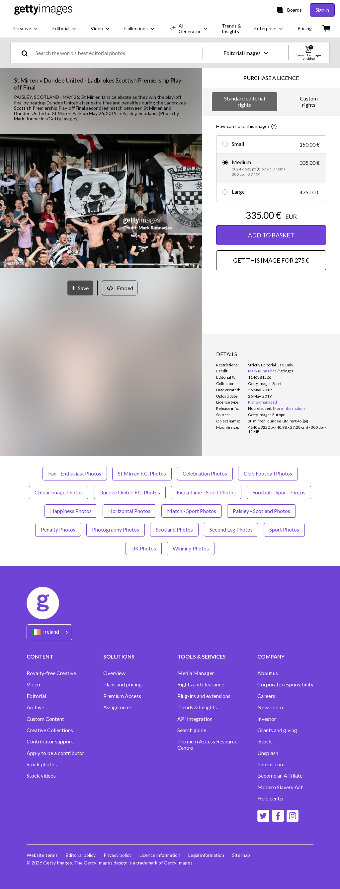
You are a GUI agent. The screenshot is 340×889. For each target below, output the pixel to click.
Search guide (191, 730)
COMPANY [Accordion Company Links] (271, 656)
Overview (114, 673)
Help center (270, 798)
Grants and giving (277, 730)
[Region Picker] (49, 632)
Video (33, 684)
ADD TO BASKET (271, 235)
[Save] (80, 288)
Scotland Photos (174, 529)
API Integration (194, 719)
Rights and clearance (200, 684)
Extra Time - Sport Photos (206, 492)
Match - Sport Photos (191, 511)
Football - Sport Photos (278, 492)
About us (267, 673)
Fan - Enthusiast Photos (74, 473)
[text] (118, 52)
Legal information (206, 855)
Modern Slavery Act (280, 787)
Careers (266, 696)
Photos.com (271, 764)
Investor (266, 719)
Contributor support (50, 741)
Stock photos (42, 764)
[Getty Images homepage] (43, 10)
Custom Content (45, 719)
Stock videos (41, 776)
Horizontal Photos (129, 511)
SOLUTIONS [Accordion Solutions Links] (118, 656)
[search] (27, 53)
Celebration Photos (205, 473)
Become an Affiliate (279, 776)
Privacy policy (117, 855)
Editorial (36, 696)
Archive (35, 707)
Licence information (159, 855)
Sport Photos (284, 529)
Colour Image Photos (59, 492)
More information (289, 408)
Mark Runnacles (262, 370)
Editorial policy (81, 855)
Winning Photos (191, 548)
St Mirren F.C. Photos (142, 473)
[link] (260, 408)
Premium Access (122, 696)
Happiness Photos (71, 511)
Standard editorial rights (244, 101)
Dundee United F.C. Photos (129, 492)
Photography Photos (115, 529)
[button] (101, 201)
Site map (241, 855)
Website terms (42, 855)
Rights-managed (262, 402)
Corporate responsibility (285, 684)
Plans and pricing (122, 684)
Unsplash (267, 753)
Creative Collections (50, 730)
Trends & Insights (197, 707)
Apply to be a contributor (55, 753)
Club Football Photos (268, 473)
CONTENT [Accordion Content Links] (40, 656)
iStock (264, 741)
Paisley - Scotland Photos (261, 511)
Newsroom (270, 707)
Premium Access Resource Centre (207, 744)
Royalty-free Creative (51, 673)
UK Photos (143, 548)
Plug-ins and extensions (203, 696)
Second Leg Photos (231, 529)
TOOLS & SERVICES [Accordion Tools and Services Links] (201, 656)
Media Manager (195, 673)
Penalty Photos (58, 529)
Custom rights (309, 101)
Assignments (117, 707)
